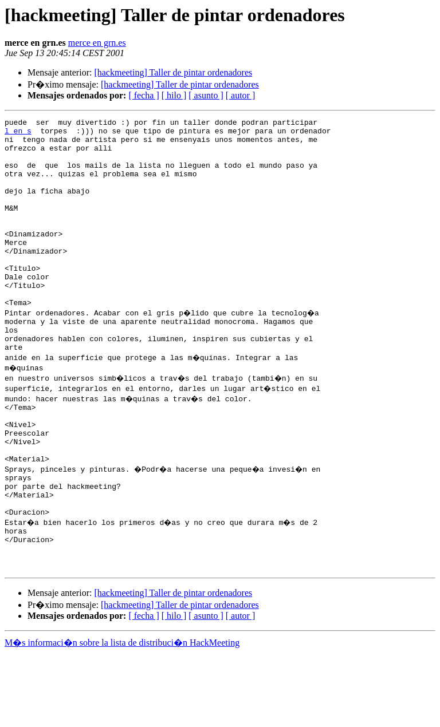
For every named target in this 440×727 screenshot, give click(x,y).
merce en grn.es (97, 43)
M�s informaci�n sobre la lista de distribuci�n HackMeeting (122, 716)
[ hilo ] (174, 95)
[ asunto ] (205, 95)
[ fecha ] (143, 95)
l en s (18, 134)
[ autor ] (241, 95)
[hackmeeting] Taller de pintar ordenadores (173, 72)
